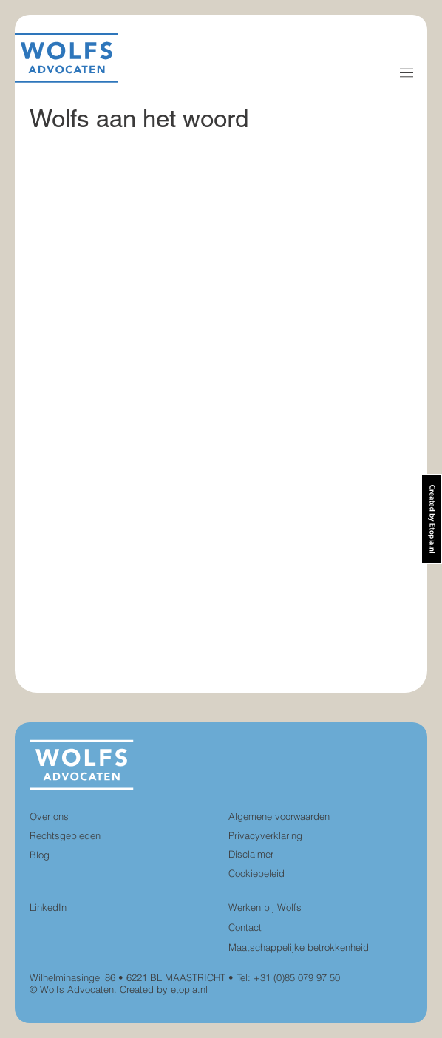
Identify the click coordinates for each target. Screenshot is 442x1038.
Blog (40, 855)
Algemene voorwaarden (279, 816)
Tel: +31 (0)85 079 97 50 (288, 977)
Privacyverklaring (265, 835)
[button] (406, 73)
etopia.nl (189, 989)
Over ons (49, 816)
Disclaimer (250, 854)
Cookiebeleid (256, 873)
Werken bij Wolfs (265, 907)
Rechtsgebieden (65, 835)
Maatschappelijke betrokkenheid (298, 947)
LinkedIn (48, 907)
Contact (245, 927)
